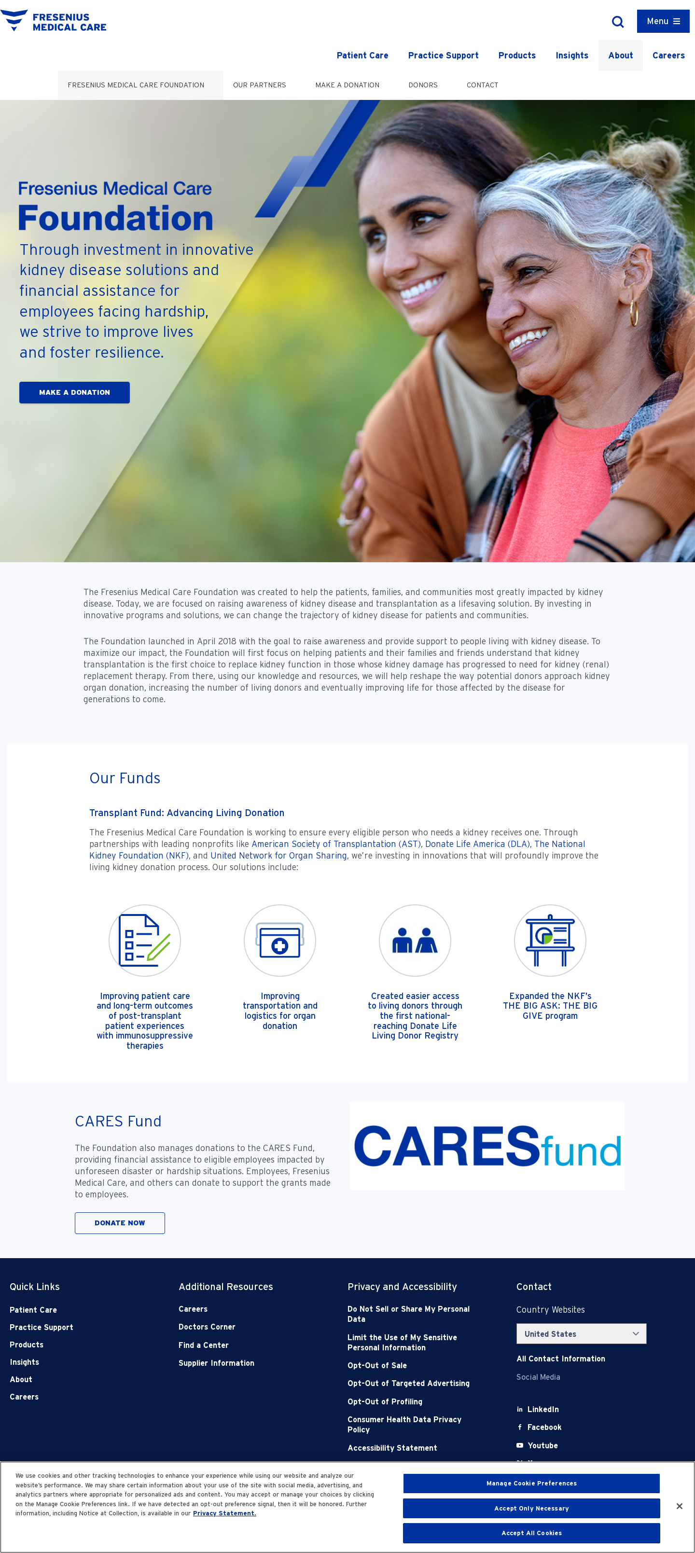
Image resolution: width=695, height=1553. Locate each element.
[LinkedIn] (543, 1409)
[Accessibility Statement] (415, 1448)
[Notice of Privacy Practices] (415, 1342)
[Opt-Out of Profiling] (415, 1402)
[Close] (679, 1506)
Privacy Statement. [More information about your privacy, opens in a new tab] (224, 1513)
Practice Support (443, 55)
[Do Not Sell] (415, 1314)
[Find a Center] (246, 1345)
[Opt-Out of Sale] (415, 1365)
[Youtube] (543, 1446)
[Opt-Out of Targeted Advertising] (415, 1383)
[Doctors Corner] (246, 1327)
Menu (657, 21)
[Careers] (246, 1309)
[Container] (663, 21)
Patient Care (362, 55)
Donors (423, 85)
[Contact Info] (560, 1359)
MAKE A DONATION (74, 392)
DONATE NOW (120, 1223)
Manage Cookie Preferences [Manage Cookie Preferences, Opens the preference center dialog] (531, 1483)
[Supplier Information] (246, 1363)
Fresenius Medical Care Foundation (136, 85)
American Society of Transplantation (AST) (336, 844)
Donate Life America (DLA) (477, 844)
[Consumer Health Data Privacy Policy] (415, 1424)
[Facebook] (545, 1427)
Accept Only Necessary (531, 1508)
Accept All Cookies (531, 1533)
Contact (483, 85)
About (620, 55)
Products (517, 55)
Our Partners (259, 85)
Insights (572, 55)
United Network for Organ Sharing (278, 855)
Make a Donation (347, 85)
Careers (669, 55)
